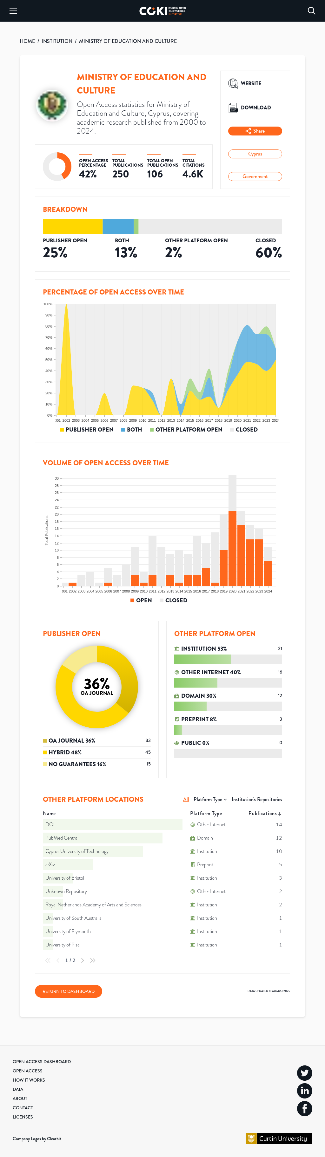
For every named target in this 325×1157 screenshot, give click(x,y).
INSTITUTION (57, 41)
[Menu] (13, 10)
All (186, 799)
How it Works (29, 1080)
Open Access (28, 1071)
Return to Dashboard (69, 991)
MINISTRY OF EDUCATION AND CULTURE (128, 41)
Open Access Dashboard (42, 1061)
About (20, 1098)
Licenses (23, 1117)
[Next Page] (82, 960)
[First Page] (48, 960)
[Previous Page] (58, 960)
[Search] (311, 10)
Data (18, 1089)
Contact (23, 1108)
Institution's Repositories (257, 799)
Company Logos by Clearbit (37, 1138)
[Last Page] (93, 960)
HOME (27, 41)
